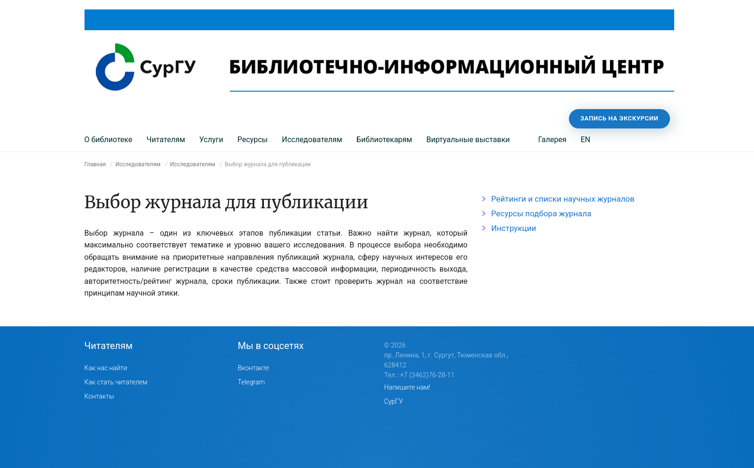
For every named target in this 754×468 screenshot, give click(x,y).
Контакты (99, 396)
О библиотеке (109, 139)
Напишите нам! (407, 387)
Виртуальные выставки (468, 139)
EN (586, 139)
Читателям (165, 139)
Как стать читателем (116, 382)
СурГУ (393, 401)
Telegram (251, 382)
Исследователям (312, 139)
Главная (95, 164)
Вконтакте (253, 368)
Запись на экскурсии (619, 118)
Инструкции (513, 228)
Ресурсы (252, 139)
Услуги (211, 139)
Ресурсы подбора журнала (541, 213)
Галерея (552, 139)
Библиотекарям (384, 139)
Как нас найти (106, 368)
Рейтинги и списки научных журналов (563, 199)
